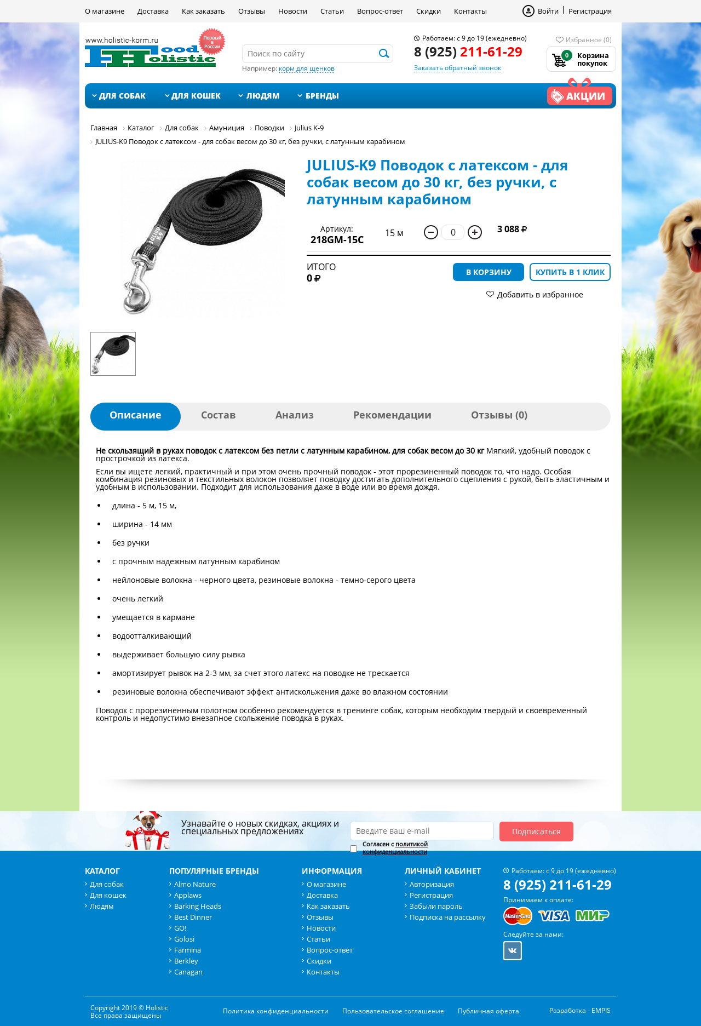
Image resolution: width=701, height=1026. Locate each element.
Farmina (187, 950)
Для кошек (196, 95)
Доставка (153, 11)
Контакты (470, 11)
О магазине (104, 11)
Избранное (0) (589, 39)
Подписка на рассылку (448, 917)
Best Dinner (193, 917)
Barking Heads (197, 906)
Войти (548, 11)
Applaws (188, 895)
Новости (292, 11)
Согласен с (395, 848)
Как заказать (203, 11)
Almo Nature (195, 884)
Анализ (294, 414)
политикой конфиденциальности (395, 848)
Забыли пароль (436, 906)
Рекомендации (392, 414)
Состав (218, 414)
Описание (136, 414)
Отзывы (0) (499, 414)
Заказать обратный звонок (457, 67)
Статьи (332, 11)
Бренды (322, 95)
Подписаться (536, 831)
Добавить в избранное (540, 294)
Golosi (184, 939)
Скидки (428, 11)
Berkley (186, 961)
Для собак (122, 95)
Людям (263, 95)
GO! (180, 928)
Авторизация (432, 884)
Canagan (188, 972)
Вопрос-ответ (380, 11)
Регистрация (590, 11)
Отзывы (251, 11)
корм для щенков (307, 68)
